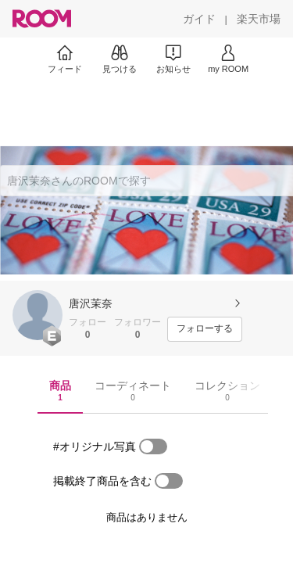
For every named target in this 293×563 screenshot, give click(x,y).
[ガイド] (199, 19)
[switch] (153, 446)
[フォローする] (204, 329)
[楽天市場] (258, 19)
